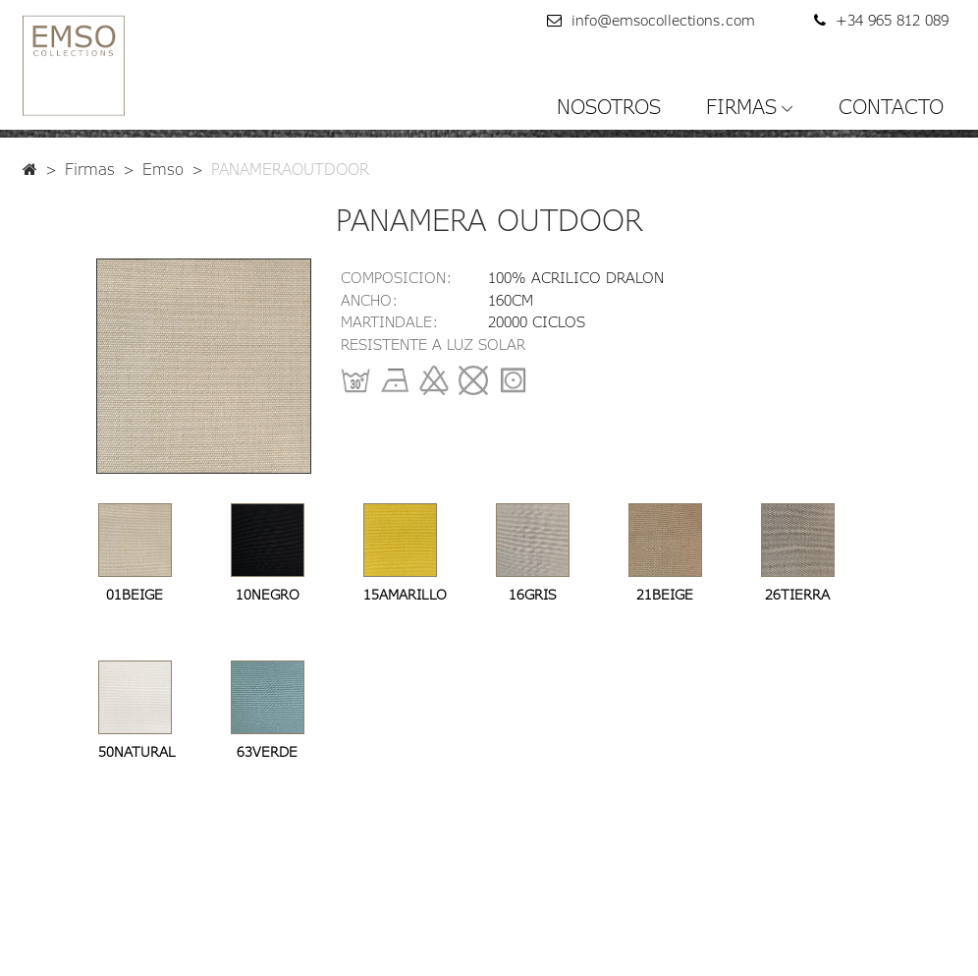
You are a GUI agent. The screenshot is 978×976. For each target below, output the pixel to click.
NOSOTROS (609, 106)
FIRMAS (741, 106)
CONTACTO (891, 106)
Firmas (90, 168)
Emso (163, 168)
